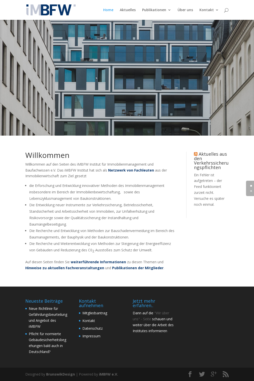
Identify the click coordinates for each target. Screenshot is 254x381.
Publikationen (154, 10)
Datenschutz (92, 328)
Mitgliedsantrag (94, 313)
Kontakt (206, 10)
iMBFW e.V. (108, 374)
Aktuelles (128, 10)
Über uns (185, 10)
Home (108, 10)
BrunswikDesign (60, 374)
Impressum (91, 336)
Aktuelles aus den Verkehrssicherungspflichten (211, 160)
